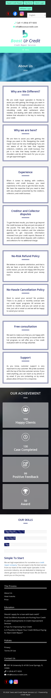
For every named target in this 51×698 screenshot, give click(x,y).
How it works (9, 596)
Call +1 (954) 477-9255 (27, 22)
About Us (8, 593)
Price (6, 599)
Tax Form (28, 3)
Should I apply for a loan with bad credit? (21, 614)
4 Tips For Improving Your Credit (18, 627)
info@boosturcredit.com (27, 26)
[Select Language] (36, 15)
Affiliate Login (25, 8)
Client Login (39, 3)
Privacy (7, 647)
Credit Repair (25, 695)
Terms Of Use (10, 650)
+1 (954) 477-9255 (14, 671)
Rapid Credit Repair (14, 3)
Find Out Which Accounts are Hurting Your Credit (25, 617)
